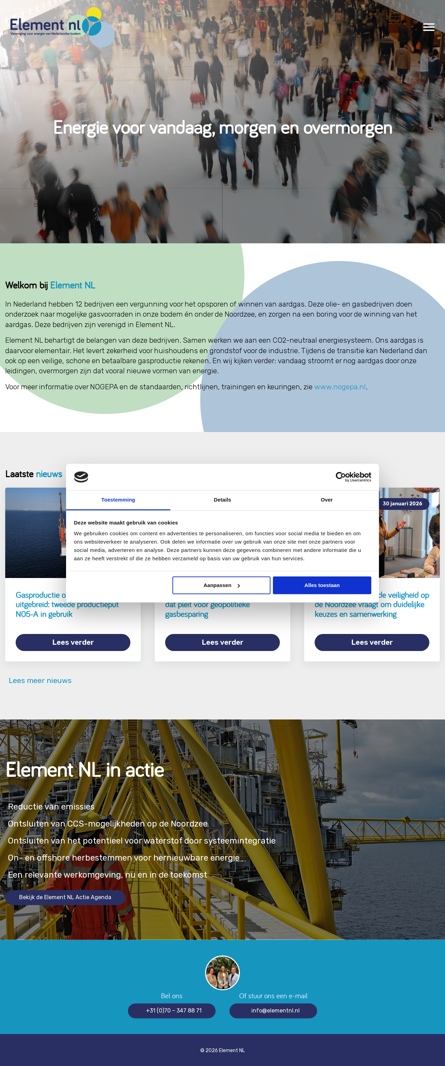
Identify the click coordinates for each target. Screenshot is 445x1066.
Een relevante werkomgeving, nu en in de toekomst (110, 873)
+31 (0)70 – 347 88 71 (174, 1009)
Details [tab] (222, 500)
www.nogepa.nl (340, 386)
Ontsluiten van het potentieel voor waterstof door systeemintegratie (146, 839)
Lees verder (73, 642)
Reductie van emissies (52, 805)
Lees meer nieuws (38, 679)
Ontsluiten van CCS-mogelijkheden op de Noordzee (111, 822)
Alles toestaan (322, 585)
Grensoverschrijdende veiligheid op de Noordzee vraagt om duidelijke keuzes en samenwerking (372, 604)
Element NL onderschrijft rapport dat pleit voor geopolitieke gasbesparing (218, 604)
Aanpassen (222, 585)
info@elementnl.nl (275, 1009)
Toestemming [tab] (118, 500)
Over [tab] (327, 500)
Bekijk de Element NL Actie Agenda (65, 896)
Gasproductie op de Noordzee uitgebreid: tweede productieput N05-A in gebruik (67, 604)
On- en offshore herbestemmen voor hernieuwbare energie (127, 856)
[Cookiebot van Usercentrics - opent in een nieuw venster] (340, 477)
